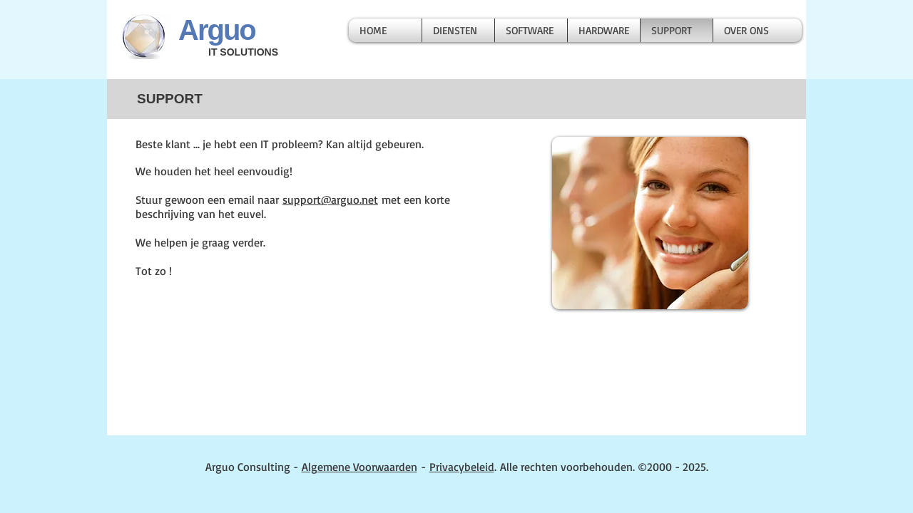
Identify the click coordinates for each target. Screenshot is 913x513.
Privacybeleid (461, 467)
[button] (458, 30)
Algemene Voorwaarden (359, 467)
